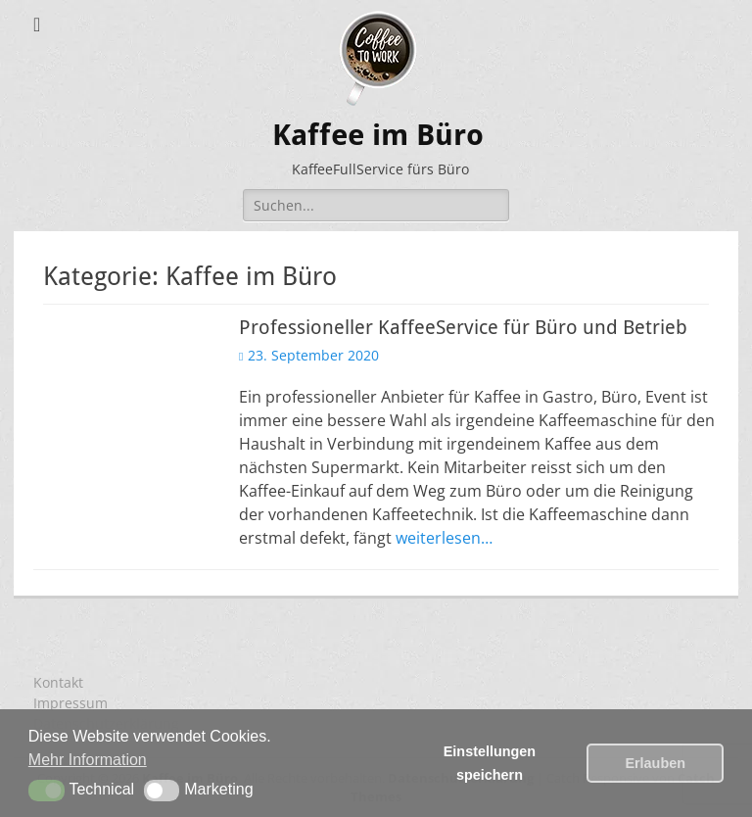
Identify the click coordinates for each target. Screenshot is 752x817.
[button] (46, 790)
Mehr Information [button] (87, 759)
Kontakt (58, 682)
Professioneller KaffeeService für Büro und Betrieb (463, 327)
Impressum (70, 703)
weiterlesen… (444, 538)
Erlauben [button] (655, 763)
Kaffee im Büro (378, 135)
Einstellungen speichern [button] (490, 763)
